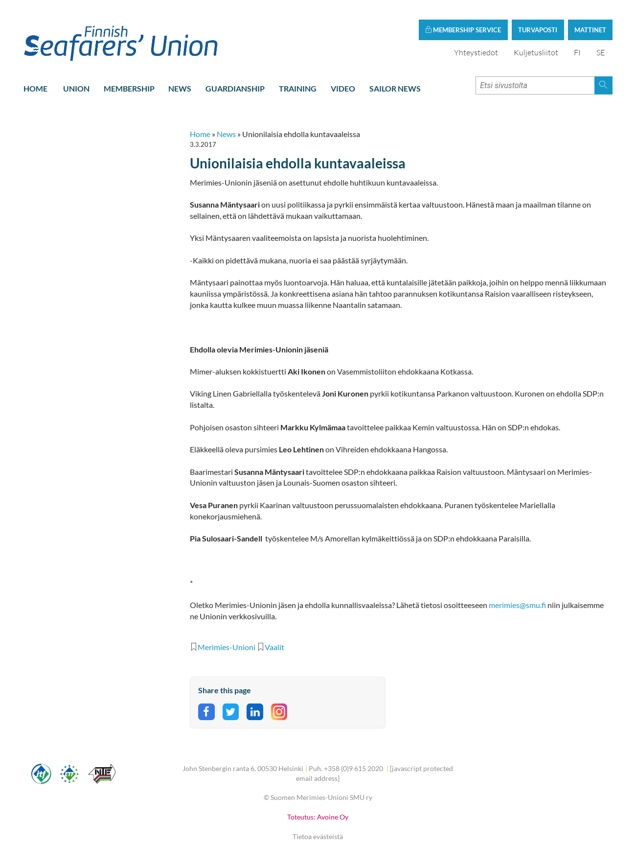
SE (600, 52)
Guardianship (235, 88)
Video (343, 88)
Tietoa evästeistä (318, 836)
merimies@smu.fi (517, 605)
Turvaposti (537, 30)
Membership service (463, 30)
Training (298, 88)
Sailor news (395, 88)
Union (76, 88)
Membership (129, 88)
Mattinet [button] (590, 30)
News (179, 88)
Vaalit (274, 647)
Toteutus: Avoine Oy (317, 817)
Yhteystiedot (476, 52)
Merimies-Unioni (226, 647)
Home (35, 88)
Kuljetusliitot (536, 52)
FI (577, 52)
